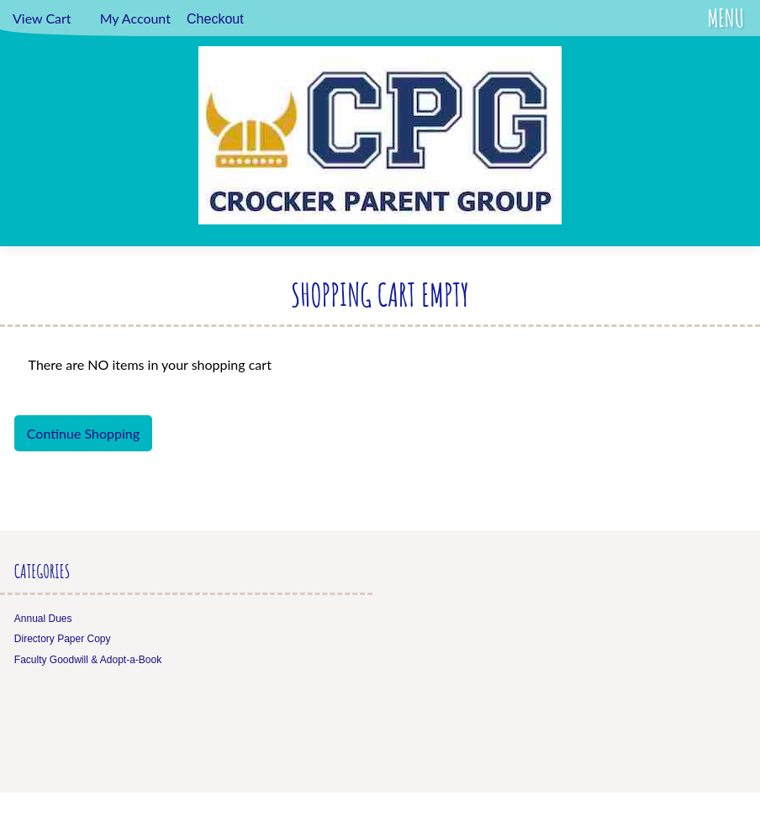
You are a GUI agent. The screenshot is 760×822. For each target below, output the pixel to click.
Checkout (215, 19)
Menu (726, 18)
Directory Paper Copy (62, 639)
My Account (135, 18)
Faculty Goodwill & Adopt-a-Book (87, 660)
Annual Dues (43, 618)
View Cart (42, 18)
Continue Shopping (83, 433)
